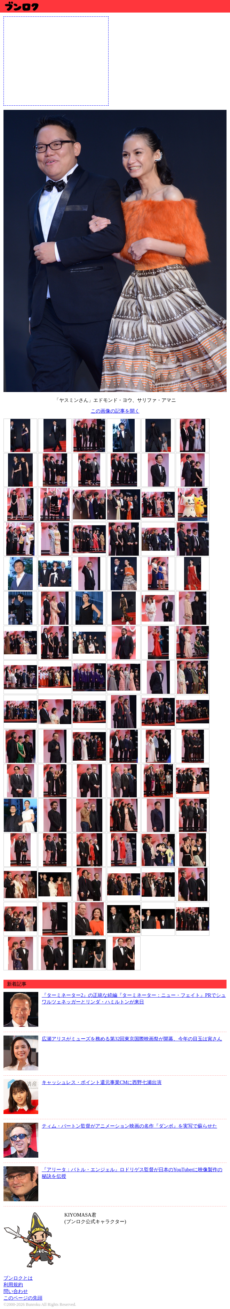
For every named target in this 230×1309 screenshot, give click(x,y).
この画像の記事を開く (115, 411)
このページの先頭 (22, 1298)
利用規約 (13, 1284)
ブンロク (21, 6)
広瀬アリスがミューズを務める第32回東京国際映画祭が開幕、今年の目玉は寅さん (132, 1038)
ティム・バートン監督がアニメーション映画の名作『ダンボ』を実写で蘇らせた (129, 1126)
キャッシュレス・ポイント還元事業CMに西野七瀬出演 (101, 1082)
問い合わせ (15, 1291)
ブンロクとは (18, 1278)
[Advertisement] (56, 60)
